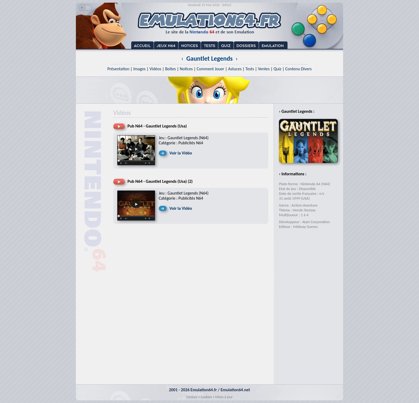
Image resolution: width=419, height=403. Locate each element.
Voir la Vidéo (180, 153)
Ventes (264, 68)
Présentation (118, 68)
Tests (250, 68)
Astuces (235, 68)
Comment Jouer (210, 68)
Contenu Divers (298, 68)
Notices (186, 68)
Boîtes (170, 68)
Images (139, 68)
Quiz (277, 68)
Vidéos (155, 68)
